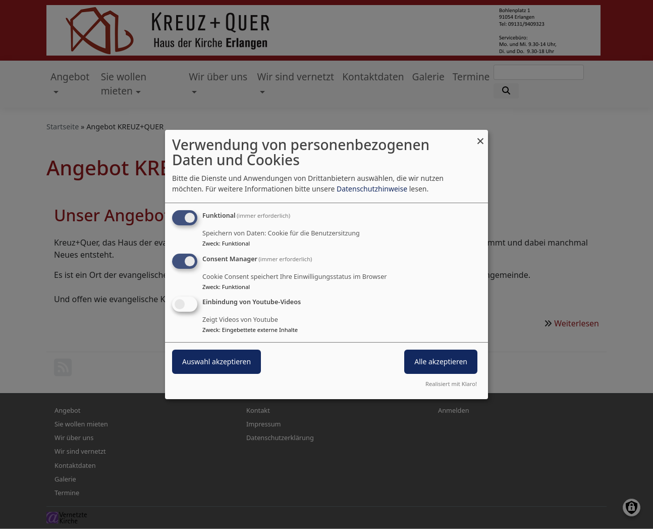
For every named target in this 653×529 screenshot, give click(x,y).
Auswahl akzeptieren (216, 362)
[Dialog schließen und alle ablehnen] (480, 136)
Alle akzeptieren (440, 362)
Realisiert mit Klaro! (451, 384)
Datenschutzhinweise (372, 189)
